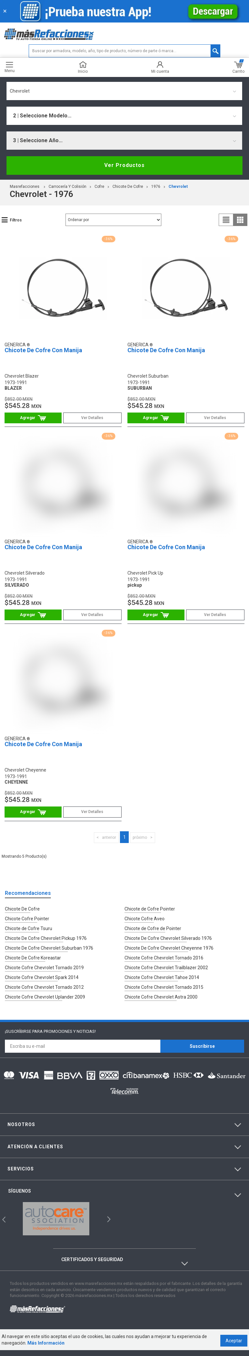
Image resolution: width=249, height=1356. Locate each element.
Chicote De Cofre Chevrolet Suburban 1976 (49, 945)
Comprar (33, 418)
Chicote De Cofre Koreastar (33, 954)
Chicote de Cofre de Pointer (152, 927)
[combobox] (124, 91)
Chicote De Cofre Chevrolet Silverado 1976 (168, 936)
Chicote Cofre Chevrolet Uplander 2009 (45, 991)
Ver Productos (124, 165)
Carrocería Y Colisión (67, 186)
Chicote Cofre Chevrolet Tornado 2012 (44, 982)
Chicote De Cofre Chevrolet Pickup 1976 (46, 936)
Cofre (99, 186)
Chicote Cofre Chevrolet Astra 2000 (161, 991)
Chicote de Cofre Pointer (149, 909)
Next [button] (108, 1212)
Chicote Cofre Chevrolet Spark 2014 (42, 972)
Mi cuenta (160, 67)
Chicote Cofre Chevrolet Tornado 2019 (44, 963)
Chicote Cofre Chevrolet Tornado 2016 (163, 954)
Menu (10, 67)
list (226, 220)
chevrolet (178, 186)
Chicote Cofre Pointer (27, 918)
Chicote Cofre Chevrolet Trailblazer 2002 (166, 963)
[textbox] (124, 50)
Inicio (83, 67)
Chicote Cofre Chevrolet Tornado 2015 (163, 982)
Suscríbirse (202, 1039)
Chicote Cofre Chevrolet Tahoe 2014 (161, 972)
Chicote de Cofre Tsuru (28, 927)
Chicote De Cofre (127, 186)
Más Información (44, 1348)
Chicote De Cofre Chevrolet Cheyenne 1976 (168, 945)
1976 (155, 186)
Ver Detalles (92, 417)
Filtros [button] (16, 220)
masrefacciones (24, 186)
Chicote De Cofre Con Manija (43, 350)
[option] (56, 1212)
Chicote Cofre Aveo (144, 918)
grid (240, 220)
